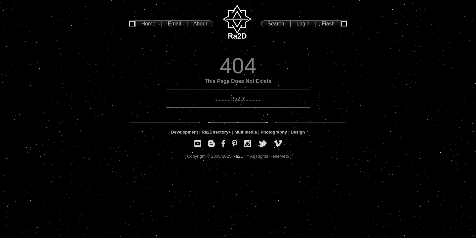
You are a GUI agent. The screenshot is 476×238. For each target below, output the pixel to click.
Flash (328, 23)
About (200, 23)
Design (298, 132)
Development (184, 132)
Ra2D (237, 156)
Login (303, 23)
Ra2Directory (215, 132)
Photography (273, 132)
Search (275, 23)
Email (174, 23)
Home (148, 23)
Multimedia (245, 132)
